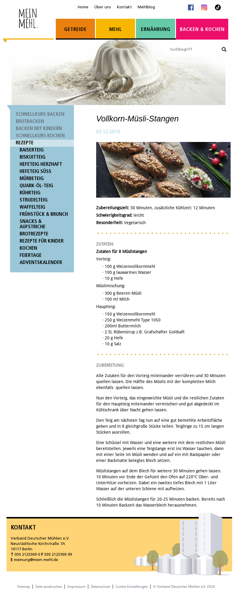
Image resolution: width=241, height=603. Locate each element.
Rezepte (25, 143)
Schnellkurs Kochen (40, 135)
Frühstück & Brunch (44, 214)
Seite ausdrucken (48, 587)
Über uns (102, 7)
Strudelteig (33, 200)
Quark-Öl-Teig (36, 185)
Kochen (28, 248)
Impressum (76, 587)
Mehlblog (146, 7)
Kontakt (124, 7)
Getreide (75, 29)
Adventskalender (41, 262)
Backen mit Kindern (39, 128)
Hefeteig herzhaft (41, 164)
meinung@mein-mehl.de (36, 560)
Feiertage (31, 255)
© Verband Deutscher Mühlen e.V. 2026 (184, 587)
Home (83, 7)
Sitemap (23, 587)
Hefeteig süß (35, 171)
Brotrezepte (34, 234)
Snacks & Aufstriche (32, 224)
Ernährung (155, 29)
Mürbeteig (32, 178)
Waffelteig (32, 207)
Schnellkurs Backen (40, 114)
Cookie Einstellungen (131, 587)
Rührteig (30, 193)
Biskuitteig (32, 157)
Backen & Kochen (202, 29)
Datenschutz (100, 587)
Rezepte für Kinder (42, 241)
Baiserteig (32, 150)
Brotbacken (30, 121)
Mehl (115, 29)
